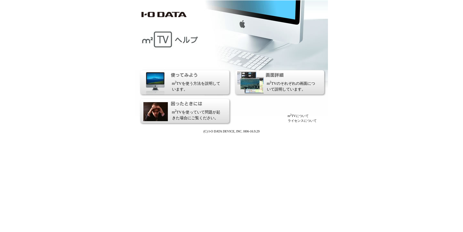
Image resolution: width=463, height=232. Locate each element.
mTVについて (298, 116)
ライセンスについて (302, 120)
